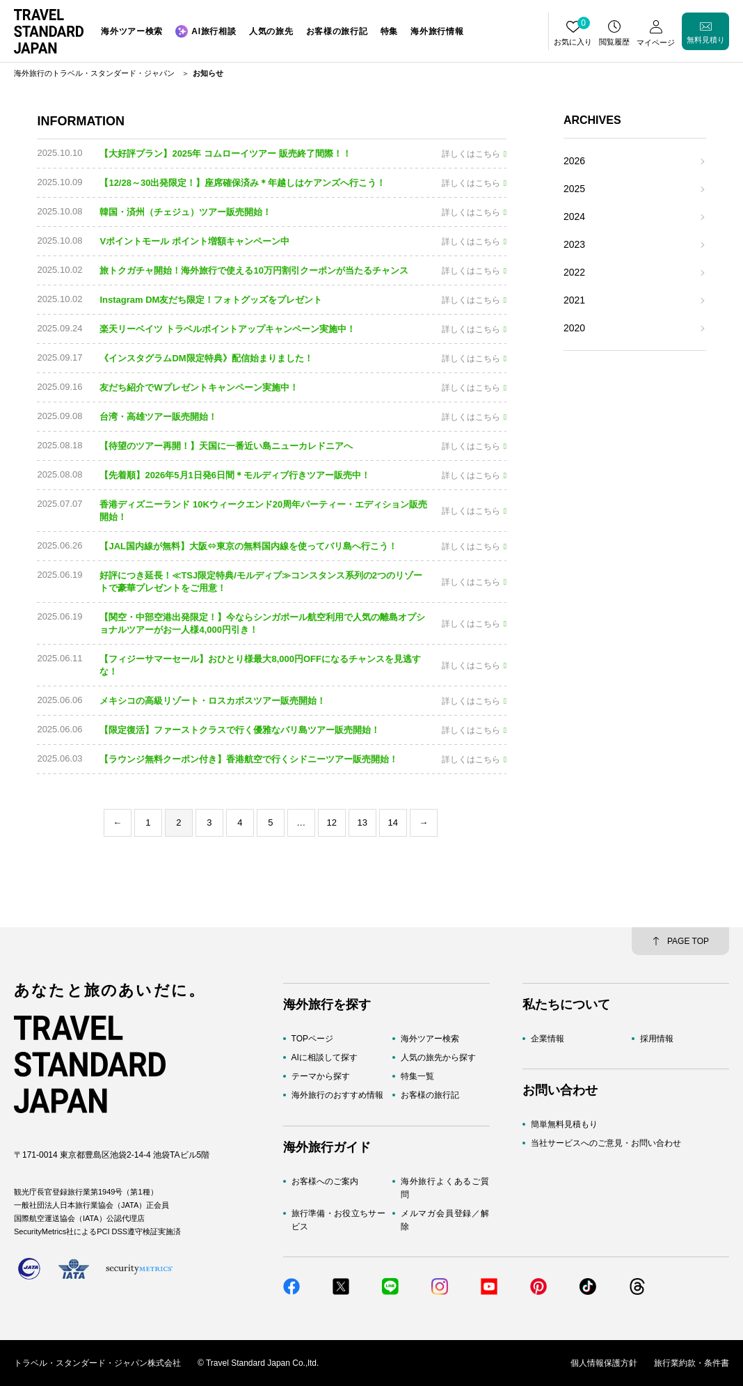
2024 (574, 216)
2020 (574, 327)
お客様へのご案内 (324, 1181)
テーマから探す (320, 1076)
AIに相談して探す (324, 1057)
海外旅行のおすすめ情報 (337, 1095)
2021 (574, 300)
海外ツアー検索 (430, 1039)
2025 (574, 188)
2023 (574, 244)
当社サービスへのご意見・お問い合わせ (606, 1143)
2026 (574, 160)
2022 (574, 272)
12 (332, 822)
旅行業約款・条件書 (691, 1363)
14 (393, 822)
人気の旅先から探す (438, 1057)
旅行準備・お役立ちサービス (338, 1219)
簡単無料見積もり (564, 1124)
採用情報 (656, 1039)
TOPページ (312, 1039)
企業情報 (547, 1039)
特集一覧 (417, 1076)
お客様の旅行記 (430, 1095)
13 (362, 822)
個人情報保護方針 (603, 1363)
